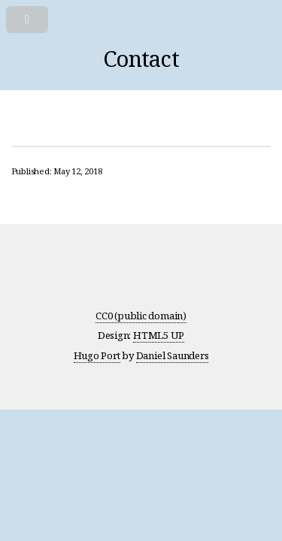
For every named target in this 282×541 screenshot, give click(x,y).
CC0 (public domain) (141, 315)
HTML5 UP (158, 335)
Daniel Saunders (172, 355)
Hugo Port (97, 355)
